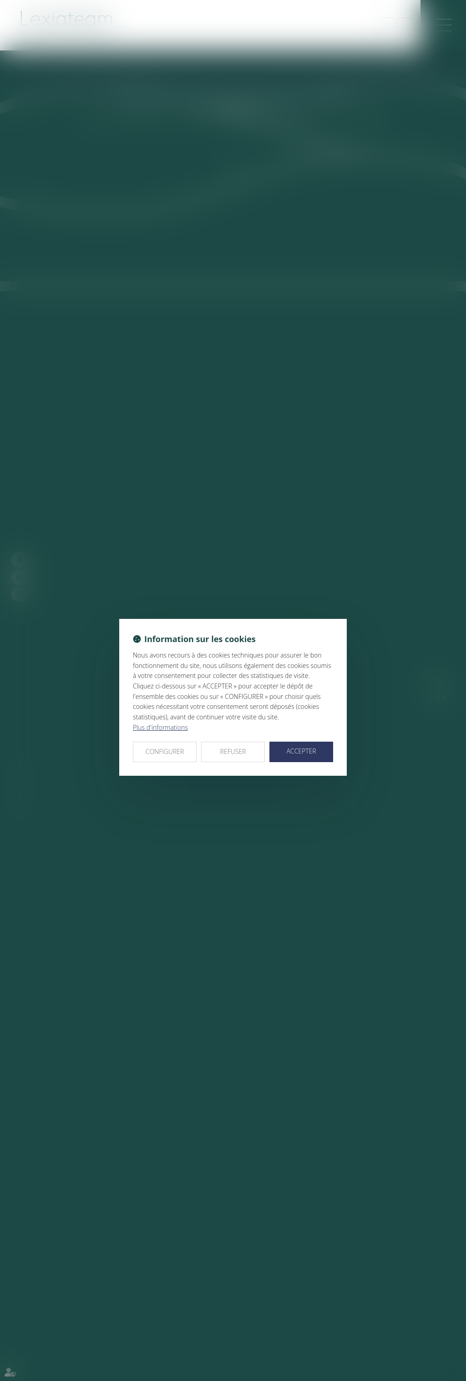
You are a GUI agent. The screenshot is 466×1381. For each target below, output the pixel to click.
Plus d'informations (160, 727)
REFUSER (233, 751)
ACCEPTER (301, 751)
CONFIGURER (165, 751)
